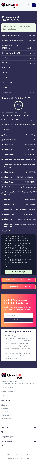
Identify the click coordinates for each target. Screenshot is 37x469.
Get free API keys (18, 271)
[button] (28, 5)
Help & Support (18, 441)
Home (8, 454)
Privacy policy (26, 454)
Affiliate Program (6, 419)
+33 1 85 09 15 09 (7, 387)
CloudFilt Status (5, 412)
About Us (4, 405)
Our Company (18, 400)
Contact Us (4, 409)
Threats (18, 432)
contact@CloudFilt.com (8, 391)
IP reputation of (18, 446)
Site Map (16, 454)
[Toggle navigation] (34, 5)
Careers (3, 422)
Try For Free (18, 320)
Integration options (18, 437)
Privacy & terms (6, 415)
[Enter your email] (18, 315)
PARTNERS (18, 427)
